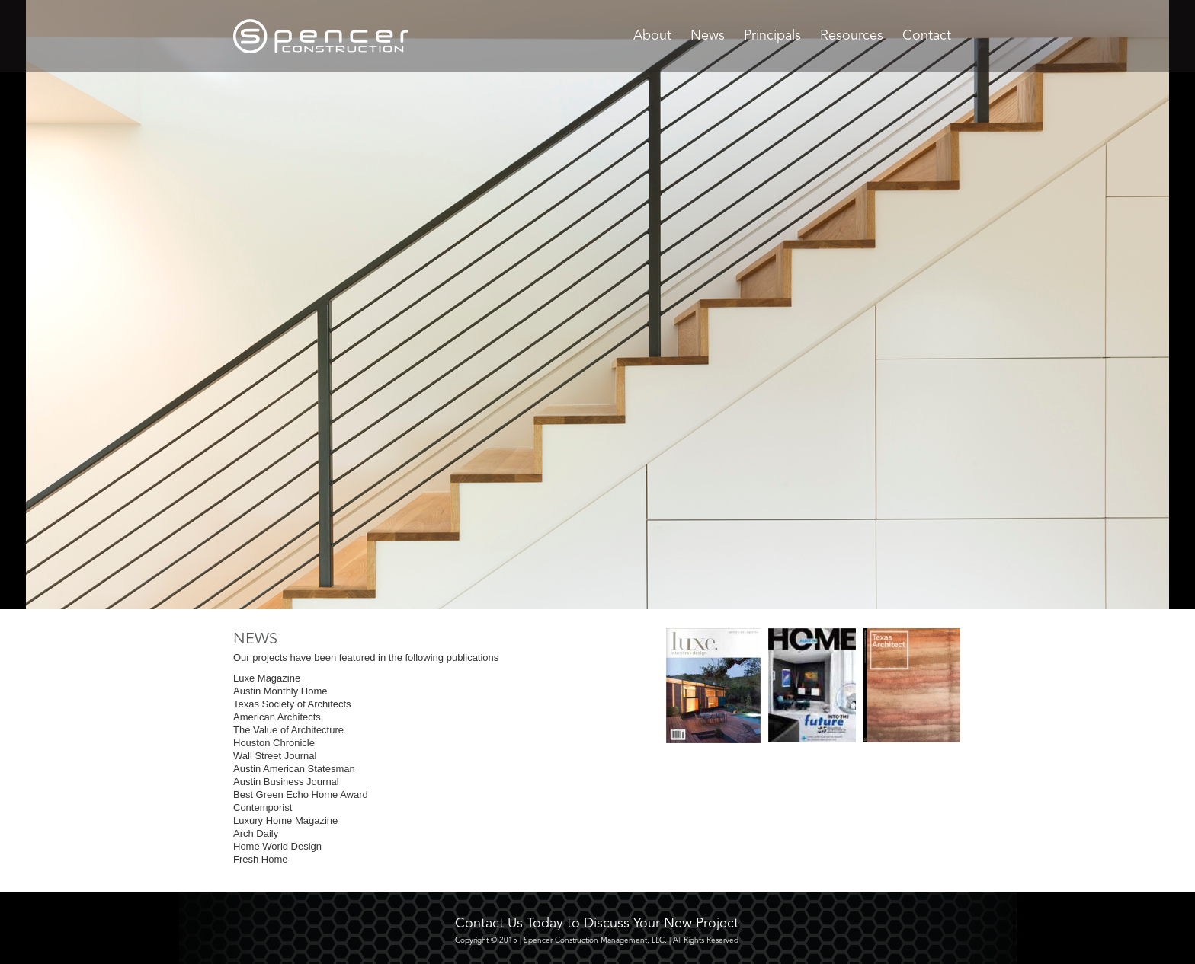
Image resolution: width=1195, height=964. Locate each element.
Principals (772, 36)
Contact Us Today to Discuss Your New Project (596, 923)
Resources (851, 36)
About (652, 36)
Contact (926, 36)
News (707, 36)
